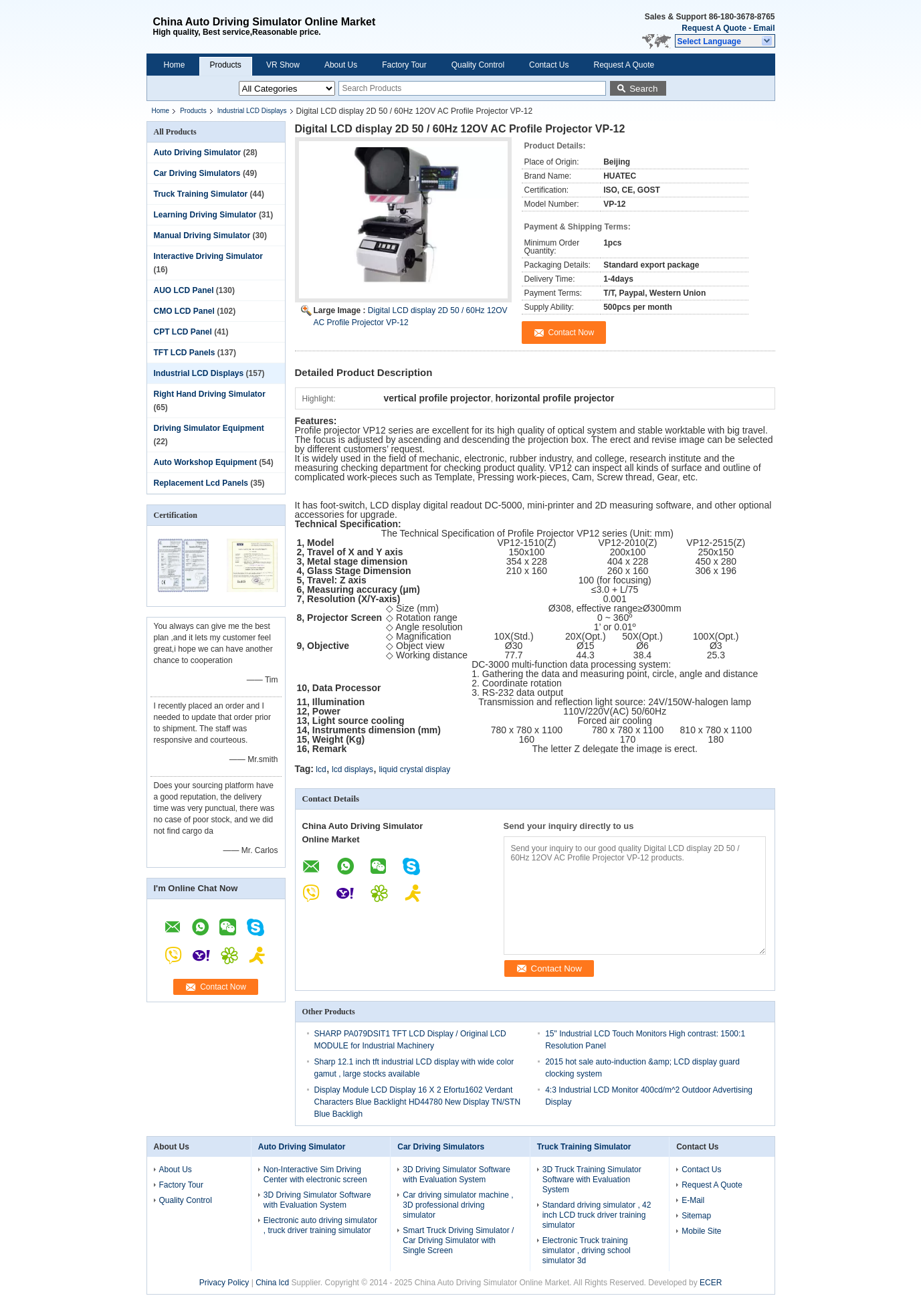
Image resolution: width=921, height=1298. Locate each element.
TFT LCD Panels (184, 352)
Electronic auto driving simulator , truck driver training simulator (320, 1225)
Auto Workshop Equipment (205, 462)
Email (764, 28)
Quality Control (477, 65)
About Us (340, 65)
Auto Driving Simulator (197, 152)
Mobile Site (701, 1231)
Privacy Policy (224, 1282)
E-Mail (693, 1200)
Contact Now (223, 987)
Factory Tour (404, 65)
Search (643, 89)
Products (225, 65)
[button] (725, 41)
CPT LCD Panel (183, 332)
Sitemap (696, 1215)
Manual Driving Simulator (202, 235)
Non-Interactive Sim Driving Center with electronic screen (315, 1174)
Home (174, 65)
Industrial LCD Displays (252, 110)
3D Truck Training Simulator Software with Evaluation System (591, 1179)
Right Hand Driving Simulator (210, 394)
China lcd (272, 1282)
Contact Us (549, 65)
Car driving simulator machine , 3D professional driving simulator (458, 1205)
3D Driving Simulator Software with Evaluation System (317, 1200)
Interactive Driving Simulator (208, 256)
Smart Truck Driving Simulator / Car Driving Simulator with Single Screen (458, 1240)
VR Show (283, 65)
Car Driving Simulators (197, 173)
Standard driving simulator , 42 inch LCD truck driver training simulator (596, 1215)
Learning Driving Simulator (205, 214)
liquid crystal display (414, 769)
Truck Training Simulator (201, 194)
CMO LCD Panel (184, 311)
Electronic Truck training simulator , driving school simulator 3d (586, 1250)
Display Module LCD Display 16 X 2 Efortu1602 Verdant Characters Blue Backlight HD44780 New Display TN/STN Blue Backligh (417, 1102)
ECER (711, 1282)
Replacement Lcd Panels (201, 483)
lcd (321, 769)
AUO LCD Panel (184, 290)
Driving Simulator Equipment (209, 428)
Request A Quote (714, 28)
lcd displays (352, 769)
